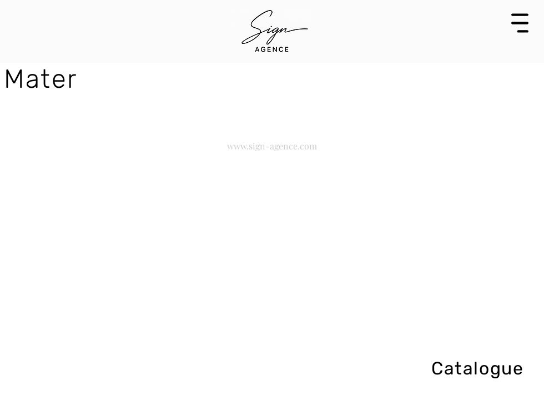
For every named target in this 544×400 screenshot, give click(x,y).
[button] (519, 23)
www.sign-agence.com (272, 146)
